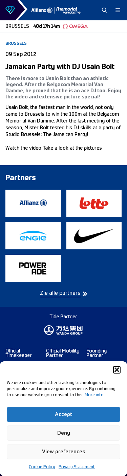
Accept (63, 414)
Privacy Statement (77, 467)
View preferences (63, 451)
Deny (63, 433)
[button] (116, 369)
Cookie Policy (42, 467)
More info (94, 395)
